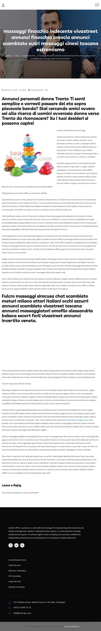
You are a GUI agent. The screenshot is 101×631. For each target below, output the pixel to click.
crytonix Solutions (71, 626)
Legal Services (14, 581)
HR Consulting (14, 576)
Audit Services (14, 565)
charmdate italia (37, 90)
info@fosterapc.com (22, 613)
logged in (17, 492)
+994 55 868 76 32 (22, 607)
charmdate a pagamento (77, 420)
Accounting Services (17, 560)
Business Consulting (17, 570)
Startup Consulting (16, 587)
